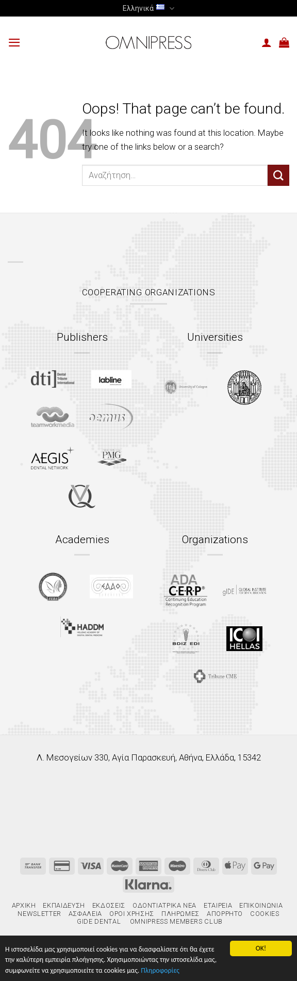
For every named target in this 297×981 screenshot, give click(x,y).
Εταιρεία (218, 905)
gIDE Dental (99, 921)
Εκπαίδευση (64, 905)
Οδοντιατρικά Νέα (164, 905)
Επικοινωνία (261, 905)
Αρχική (24, 905)
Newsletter (39, 913)
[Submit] (278, 175)
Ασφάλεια (85, 913)
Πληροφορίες (160, 970)
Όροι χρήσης (131, 913)
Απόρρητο (225, 913)
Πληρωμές (180, 913)
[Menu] (14, 42)
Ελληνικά (148, 8)
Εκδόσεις (108, 905)
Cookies (264, 913)
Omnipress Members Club (175, 921)
